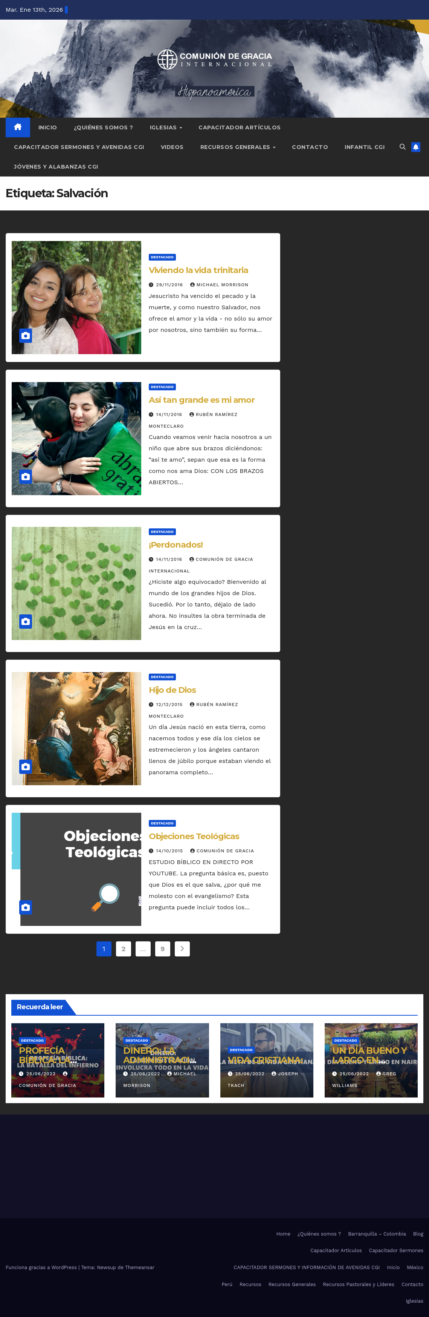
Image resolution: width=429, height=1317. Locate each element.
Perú (226, 1284)
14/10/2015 (170, 850)
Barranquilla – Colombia (377, 1234)
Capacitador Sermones (396, 1250)
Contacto (310, 147)
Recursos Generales (236, 147)
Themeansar (139, 1267)
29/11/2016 (170, 284)
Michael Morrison (219, 284)
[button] (403, 146)
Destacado (162, 257)
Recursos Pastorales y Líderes (358, 1284)
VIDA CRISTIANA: (265, 1060)
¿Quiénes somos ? (103, 127)
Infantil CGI (365, 147)
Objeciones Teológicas (194, 836)
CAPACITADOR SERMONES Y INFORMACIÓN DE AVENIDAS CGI (307, 1267)
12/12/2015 (170, 704)
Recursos (250, 1284)
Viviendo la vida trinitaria (198, 270)
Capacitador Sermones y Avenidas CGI (79, 147)
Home (283, 1234)
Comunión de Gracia (222, 850)
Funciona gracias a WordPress (42, 1267)
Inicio (47, 127)
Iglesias (164, 127)
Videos (172, 147)
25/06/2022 (42, 1073)
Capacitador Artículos (239, 127)
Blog (418, 1234)
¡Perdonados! (176, 545)
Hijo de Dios (172, 690)
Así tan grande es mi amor (202, 400)
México (415, 1267)
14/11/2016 (170, 414)
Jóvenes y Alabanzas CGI (56, 166)
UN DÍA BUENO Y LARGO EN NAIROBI (369, 1060)
